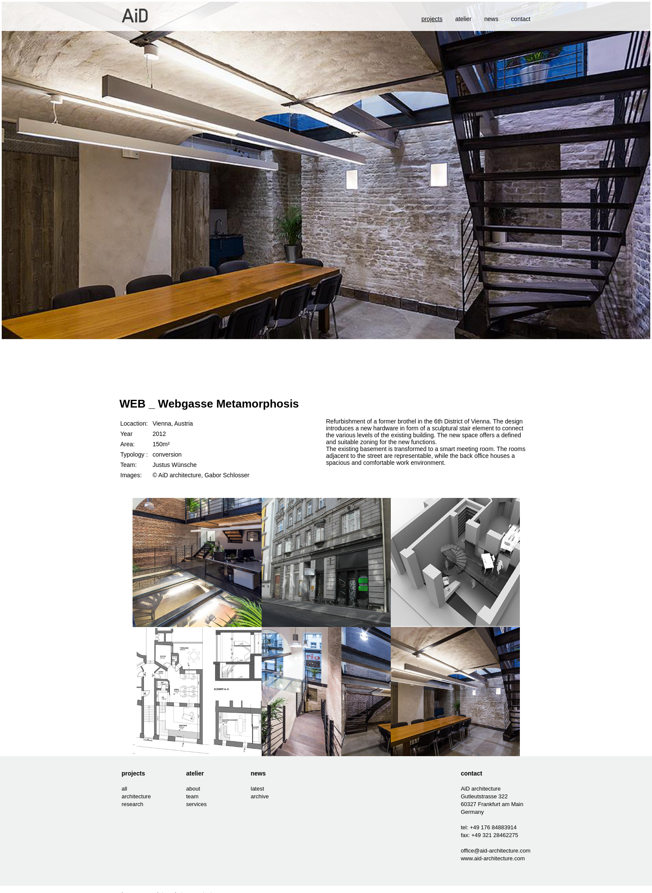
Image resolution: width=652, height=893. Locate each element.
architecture (136, 796)
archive (260, 796)
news (491, 18)
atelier (463, 18)
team (192, 796)
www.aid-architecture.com (493, 858)
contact (520, 18)
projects (133, 773)
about (193, 788)
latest (257, 788)
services (196, 804)
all (124, 788)
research (133, 804)
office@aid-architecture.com (496, 850)
